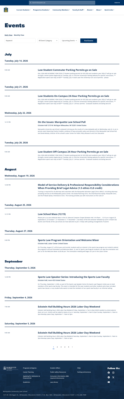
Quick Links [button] (109, 10)
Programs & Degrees (30, 368)
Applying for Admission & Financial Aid (31, 377)
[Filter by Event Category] (48, 40)
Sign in (117, 2)
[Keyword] (20, 40)
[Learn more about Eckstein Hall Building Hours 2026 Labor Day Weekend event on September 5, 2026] (69, 332)
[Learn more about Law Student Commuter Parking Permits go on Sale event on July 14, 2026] (67, 69)
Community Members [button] (61, 10)
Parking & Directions (84, 372)
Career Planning (28, 372)
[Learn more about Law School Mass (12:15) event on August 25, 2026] (52, 214)
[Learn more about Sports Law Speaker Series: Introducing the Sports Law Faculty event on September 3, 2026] (74, 276)
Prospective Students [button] (41, 10)
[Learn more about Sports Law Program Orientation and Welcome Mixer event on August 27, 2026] (68, 240)
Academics (26, 382)
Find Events (88, 41)
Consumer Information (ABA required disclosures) (59, 377)
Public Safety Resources (58, 372)
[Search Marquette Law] (62, 3)
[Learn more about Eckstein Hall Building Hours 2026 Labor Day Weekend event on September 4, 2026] (69, 306)
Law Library (54, 382)
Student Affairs (55, 368)
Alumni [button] (89, 10)
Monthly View (19, 35)
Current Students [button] (22, 10)
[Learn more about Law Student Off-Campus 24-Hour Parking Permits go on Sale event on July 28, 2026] (73, 151)
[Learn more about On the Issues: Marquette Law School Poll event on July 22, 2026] (62, 122)
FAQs (79, 368)
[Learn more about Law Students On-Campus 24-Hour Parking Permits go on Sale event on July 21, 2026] (73, 95)
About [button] (98, 10)
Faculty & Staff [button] (77, 10)
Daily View (8, 35)
